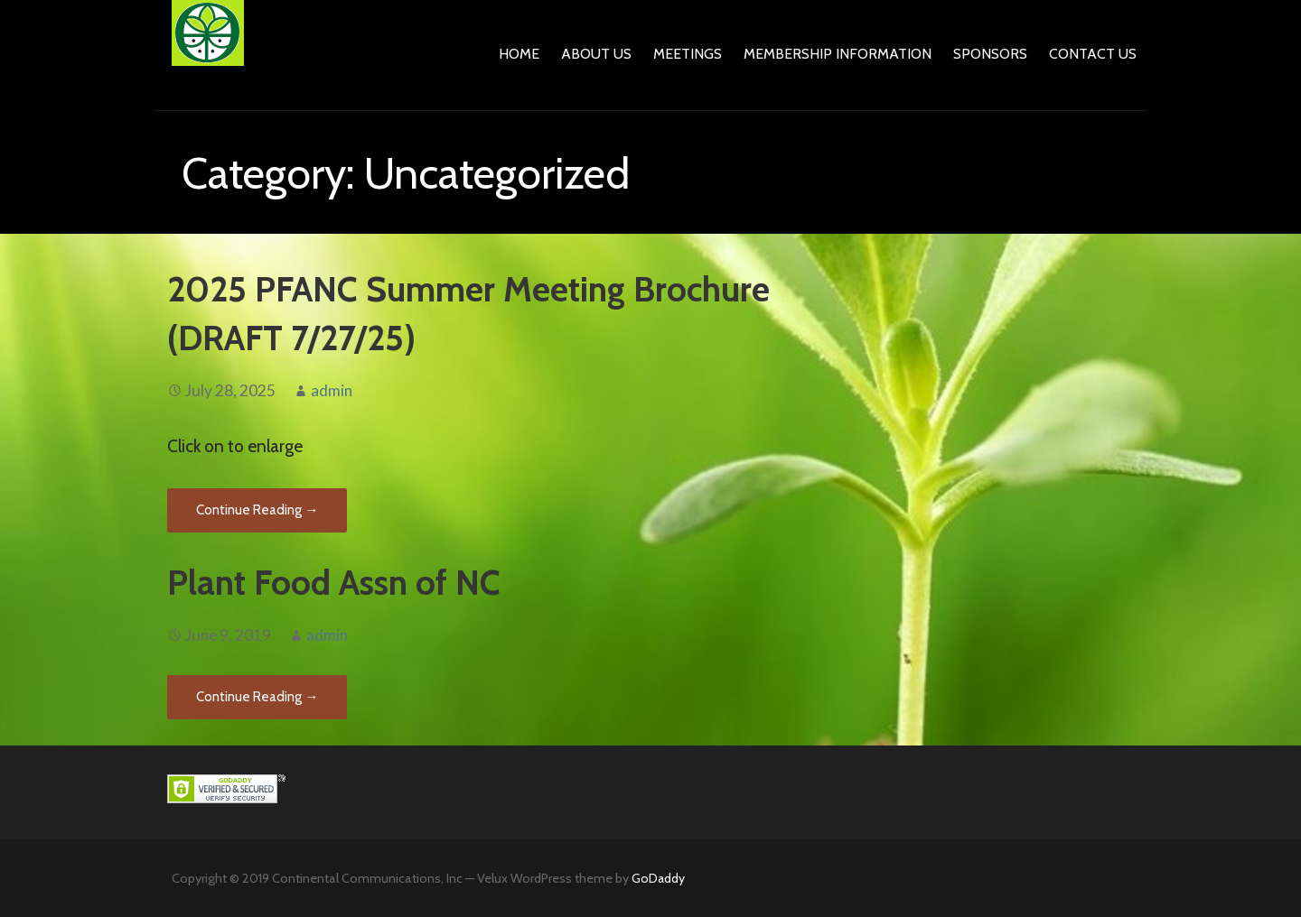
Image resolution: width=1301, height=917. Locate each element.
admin (331, 390)
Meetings (687, 53)
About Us (596, 53)
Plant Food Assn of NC (334, 582)
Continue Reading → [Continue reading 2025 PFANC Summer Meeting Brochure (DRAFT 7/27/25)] (257, 510)
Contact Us (1093, 53)
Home (519, 53)
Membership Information (837, 53)
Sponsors (990, 53)
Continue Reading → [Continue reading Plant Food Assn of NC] (257, 697)
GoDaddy (658, 878)
